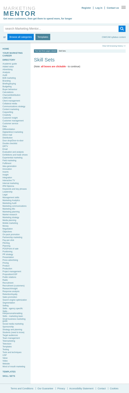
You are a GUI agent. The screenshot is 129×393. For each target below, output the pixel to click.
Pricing (6, 263)
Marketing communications (15, 206)
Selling (6, 305)
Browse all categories (20, 37)
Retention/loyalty (10, 294)
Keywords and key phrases (15, 189)
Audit (5, 75)
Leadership (7, 192)
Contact (102, 388)
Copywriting (8, 112)
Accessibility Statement (81, 388)
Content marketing (11, 109)
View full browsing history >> (114, 46)
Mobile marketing (10, 223)
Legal (5, 194)
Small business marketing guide (14, 320)
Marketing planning (11, 212)
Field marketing (9, 160)
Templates (42, 37)
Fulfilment (7, 163)
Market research (10, 214)
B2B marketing (9, 78)
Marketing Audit (9, 203)
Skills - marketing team (13, 316)
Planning (6, 246)
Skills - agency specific (13, 308)
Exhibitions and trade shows (15, 155)
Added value (8, 66)
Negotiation (8, 229)
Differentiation (9, 129)
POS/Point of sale (10, 249)
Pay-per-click (8, 240)
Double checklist (10, 143)
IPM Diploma (8, 186)
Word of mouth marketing (14, 366)
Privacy (61, 388)
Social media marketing (13, 324)
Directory (9, 60)
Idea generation (9, 166)
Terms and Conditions (22, 388)
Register (86, 8)
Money (6, 226)
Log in (98, 8)
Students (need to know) (13, 332)
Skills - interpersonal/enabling (12, 312)
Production (7, 268)
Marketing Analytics (11, 200)
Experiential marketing (13, 157)
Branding (7, 81)
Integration (7, 177)
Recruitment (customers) (14, 286)
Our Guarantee (45, 388)
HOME (6, 49)
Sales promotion (10, 297)
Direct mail (7, 135)
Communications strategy (14, 106)
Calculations (8, 92)
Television (7, 344)
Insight (5, 175)
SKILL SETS (9, 376)
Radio (5, 280)
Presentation (8, 257)
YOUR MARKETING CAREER (13, 54)
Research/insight (10, 288)
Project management (12, 271)
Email (5, 149)
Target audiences (10, 335)
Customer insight (10, 118)
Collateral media (10, 103)
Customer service (10, 123)
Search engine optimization (15, 300)
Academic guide (10, 64)
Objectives (7, 231)
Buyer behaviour (10, 89)
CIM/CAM (7, 98)
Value (5, 358)
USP (5, 355)
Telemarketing (9, 341)
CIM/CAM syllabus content (114, 37)
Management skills (11, 197)
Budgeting (7, 86)
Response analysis (11, 291)
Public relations (9, 277)
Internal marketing (11, 183)
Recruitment (8, 283)
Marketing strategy (11, 217)
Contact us (113, 8)
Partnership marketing (12, 237)
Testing (6, 349)
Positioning (7, 251)
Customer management (13, 121)
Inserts (6, 172)
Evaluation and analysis (13, 152)
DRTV (5, 146)
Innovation (7, 169)
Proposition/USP (10, 274)
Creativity (7, 115)
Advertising (7, 69)
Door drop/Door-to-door (13, 140)
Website (6, 364)
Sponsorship (8, 327)
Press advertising (10, 260)
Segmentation (9, 303)
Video (5, 361)
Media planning (9, 220)
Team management (11, 338)
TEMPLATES (9, 371)
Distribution (8, 138)
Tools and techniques (12, 352)
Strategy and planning (12, 329)
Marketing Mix (9, 209)
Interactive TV (9, 180)
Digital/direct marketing (13, 132)
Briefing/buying (9, 84)
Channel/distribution (11, 95)
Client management (11, 101)
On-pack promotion (11, 234)
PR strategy (8, 254)
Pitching (6, 243)
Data (5, 126)
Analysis (6, 72)
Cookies (114, 388)
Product (6, 266)
